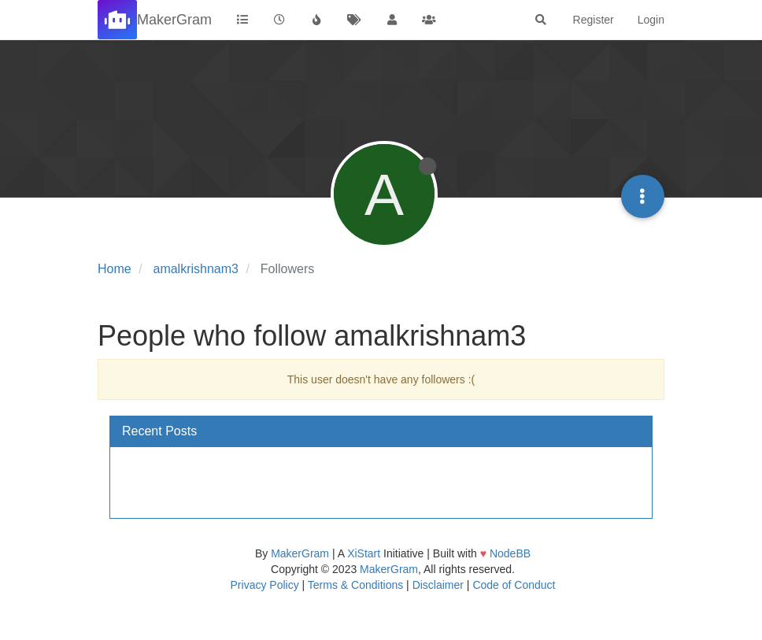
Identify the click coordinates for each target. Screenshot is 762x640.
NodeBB (510, 553)
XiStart (363, 553)
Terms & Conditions (355, 585)
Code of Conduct (513, 585)
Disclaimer (438, 585)
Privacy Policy (265, 585)
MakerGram (300, 553)
